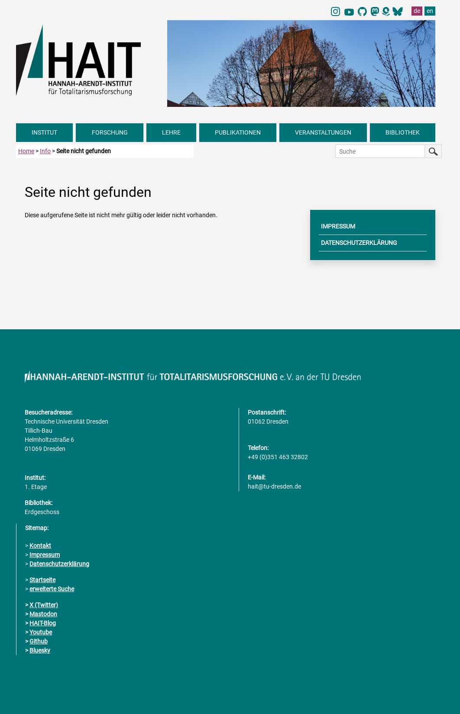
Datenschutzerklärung (59, 563)
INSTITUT (44, 132)
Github (38, 641)
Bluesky (39, 650)
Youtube (40, 632)
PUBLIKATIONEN (238, 132)
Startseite (42, 579)
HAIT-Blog (42, 623)
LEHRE (171, 132)
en (430, 10)
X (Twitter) (43, 604)
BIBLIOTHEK (402, 132)
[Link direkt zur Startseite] (87, 59)
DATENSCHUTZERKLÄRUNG (359, 242)
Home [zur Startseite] (26, 151)
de (417, 10)
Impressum (44, 554)
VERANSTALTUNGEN (323, 132)
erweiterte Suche (51, 588)
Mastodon (43, 614)
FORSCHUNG (110, 132)
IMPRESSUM (338, 226)
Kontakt (40, 545)
